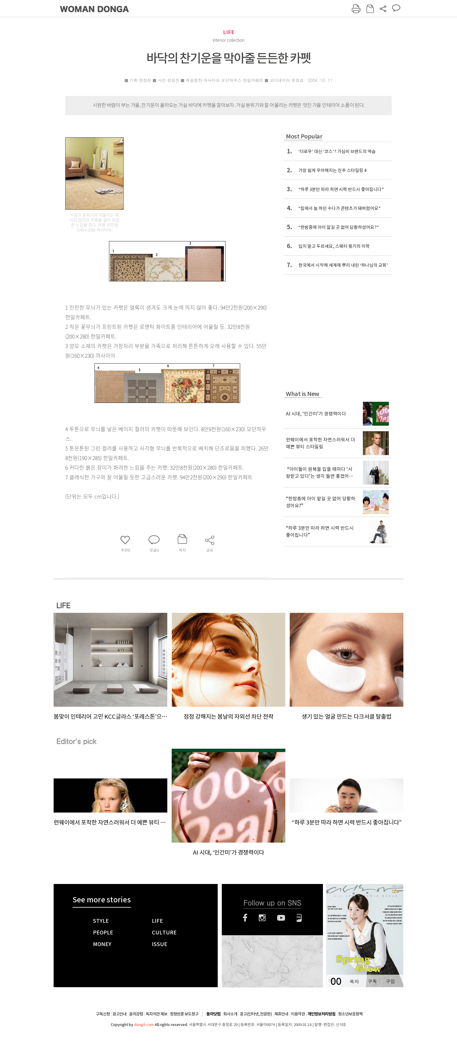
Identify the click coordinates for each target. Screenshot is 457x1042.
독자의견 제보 (156, 1014)
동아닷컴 (213, 1014)
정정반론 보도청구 (184, 1014)
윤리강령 (136, 1014)
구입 (390, 981)
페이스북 (245, 917)
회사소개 (230, 1014)
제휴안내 (281, 1014)
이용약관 (298, 1014)
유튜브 (281, 917)
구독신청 (103, 1014)
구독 (372, 981)
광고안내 (119, 1014)
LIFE (228, 32)
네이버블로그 (299, 917)
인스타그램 (262, 917)
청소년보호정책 (350, 1014)
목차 (354, 981)
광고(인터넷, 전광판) (256, 1014)
